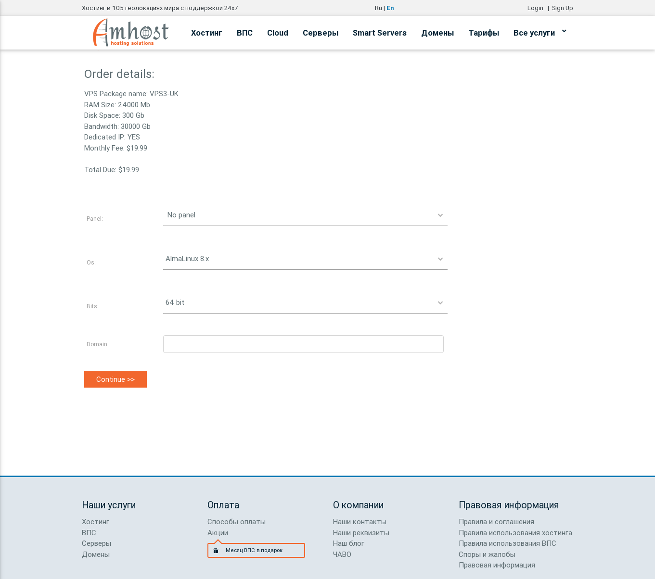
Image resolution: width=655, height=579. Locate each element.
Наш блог (348, 543)
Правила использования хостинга (515, 532)
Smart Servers (380, 32)
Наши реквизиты (361, 532)
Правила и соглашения (496, 521)
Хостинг (206, 32)
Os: (91, 262)
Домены (437, 32)
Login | (539, 8)
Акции (217, 532)
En (390, 8)
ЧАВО (342, 554)
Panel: (95, 218)
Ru (378, 8)
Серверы (320, 32)
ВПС (245, 32)
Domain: (98, 344)
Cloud (277, 32)
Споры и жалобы (487, 554)
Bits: (93, 306)
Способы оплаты (236, 521)
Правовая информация (497, 564)
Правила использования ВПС (507, 543)
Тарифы (483, 32)
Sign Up (562, 8)
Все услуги (540, 31)
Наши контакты (359, 521)
